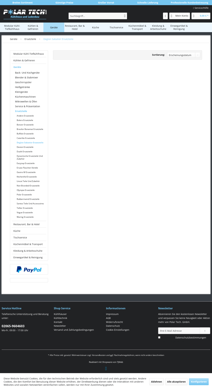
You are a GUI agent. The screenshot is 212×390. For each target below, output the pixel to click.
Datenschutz (113, 325)
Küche (16, 230)
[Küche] (95, 27)
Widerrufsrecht (114, 322)
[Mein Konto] (179, 16)
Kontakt (58, 322)
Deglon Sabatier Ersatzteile (30, 142)
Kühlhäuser (60, 314)
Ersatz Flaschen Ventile (27, 167)
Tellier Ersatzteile (25, 208)
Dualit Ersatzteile (24, 151)
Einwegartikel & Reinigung (28, 257)
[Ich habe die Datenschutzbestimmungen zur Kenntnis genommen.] (159, 337)
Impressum (112, 314)
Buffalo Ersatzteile (25, 133)
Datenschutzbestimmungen (190, 337)
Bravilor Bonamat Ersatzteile (30, 129)
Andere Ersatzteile (25, 115)
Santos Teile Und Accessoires (30, 203)
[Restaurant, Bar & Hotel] (74, 27)
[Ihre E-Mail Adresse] (179, 330)
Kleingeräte (21, 91)
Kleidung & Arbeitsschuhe (27, 250)
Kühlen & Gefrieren (24, 60)
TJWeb (120, 362)
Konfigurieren (199, 381)
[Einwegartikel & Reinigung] (179, 27)
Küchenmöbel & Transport (28, 244)
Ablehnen (156, 381)
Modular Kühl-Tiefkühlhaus (28, 53)
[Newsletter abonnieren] (205, 330)
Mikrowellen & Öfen (26, 101)
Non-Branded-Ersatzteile (28, 185)
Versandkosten (99, 355)
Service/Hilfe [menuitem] (201, 7)
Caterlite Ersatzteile (26, 138)
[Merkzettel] (165, 16)
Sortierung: (158, 54)
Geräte (17, 67)
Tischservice (20, 237)
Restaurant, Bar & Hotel (26, 224)
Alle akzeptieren (176, 381)
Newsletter (60, 325)
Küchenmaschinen (25, 96)
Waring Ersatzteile (25, 217)
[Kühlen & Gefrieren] (33, 27)
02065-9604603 (13, 326)
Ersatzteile (21, 111)
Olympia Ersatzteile (26, 190)
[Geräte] (53, 27)
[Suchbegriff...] (98, 16)
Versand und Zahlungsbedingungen (74, 329)
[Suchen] (124, 16)
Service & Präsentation (27, 106)
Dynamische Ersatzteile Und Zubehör (30, 157)
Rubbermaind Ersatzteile (28, 199)
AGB (108, 318)
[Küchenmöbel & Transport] (137, 27)
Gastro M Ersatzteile (26, 172)
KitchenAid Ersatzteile (27, 176)
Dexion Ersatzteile (25, 147)
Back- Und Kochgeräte (27, 72)
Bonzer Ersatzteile (25, 124)
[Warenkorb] (200, 16)
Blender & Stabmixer (26, 77)
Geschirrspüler (23, 82)
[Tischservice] (116, 27)
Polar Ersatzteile (24, 194)
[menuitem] (98, 16)
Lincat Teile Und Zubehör (28, 181)
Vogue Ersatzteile (25, 212)
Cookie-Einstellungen (117, 329)
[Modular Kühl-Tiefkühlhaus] (12, 27)
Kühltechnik (60, 318)
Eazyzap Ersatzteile (26, 163)
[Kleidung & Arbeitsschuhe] (158, 27)
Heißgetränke (22, 87)
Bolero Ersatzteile (25, 120)
